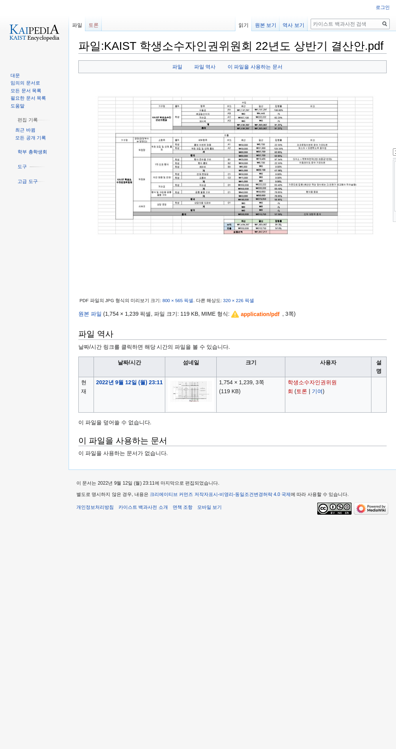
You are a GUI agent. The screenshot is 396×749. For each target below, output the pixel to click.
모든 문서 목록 (26, 90)
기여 (317, 391)
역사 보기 (293, 25)
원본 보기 (266, 25)
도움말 (18, 106)
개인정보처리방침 (95, 507)
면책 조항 (183, 507)
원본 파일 (90, 314)
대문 (15, 75)
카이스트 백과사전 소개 (143, 507)
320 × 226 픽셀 (238, 300)
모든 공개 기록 (30, 138)
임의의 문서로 (25, 83)
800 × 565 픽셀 (178, 300)
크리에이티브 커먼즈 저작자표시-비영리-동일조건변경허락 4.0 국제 (220, 494)
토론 (301, 391)
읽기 (244, 25)
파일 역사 (205, 67)
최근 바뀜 (25, 130)
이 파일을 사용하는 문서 (255, 67)
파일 (177, 67)
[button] (256, 314)
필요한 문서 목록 (28, 98)
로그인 (383, 7)
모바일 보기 (209, 507)
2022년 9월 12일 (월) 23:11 (129, 382)
